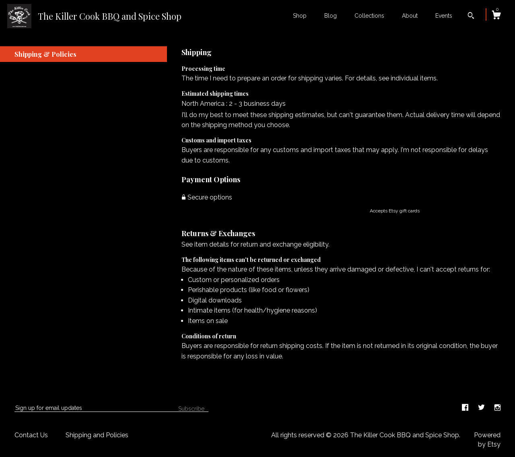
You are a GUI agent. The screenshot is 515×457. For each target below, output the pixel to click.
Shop (300, 15)
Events (443, 15)
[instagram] (497, 408)
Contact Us (31, 435)
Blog (330, 15)
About (410, 15)
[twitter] (482, 408)
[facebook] (466, 408)
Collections (369, 15)
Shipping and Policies (97, 435)
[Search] (471, 16)
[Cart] (496, 16)
